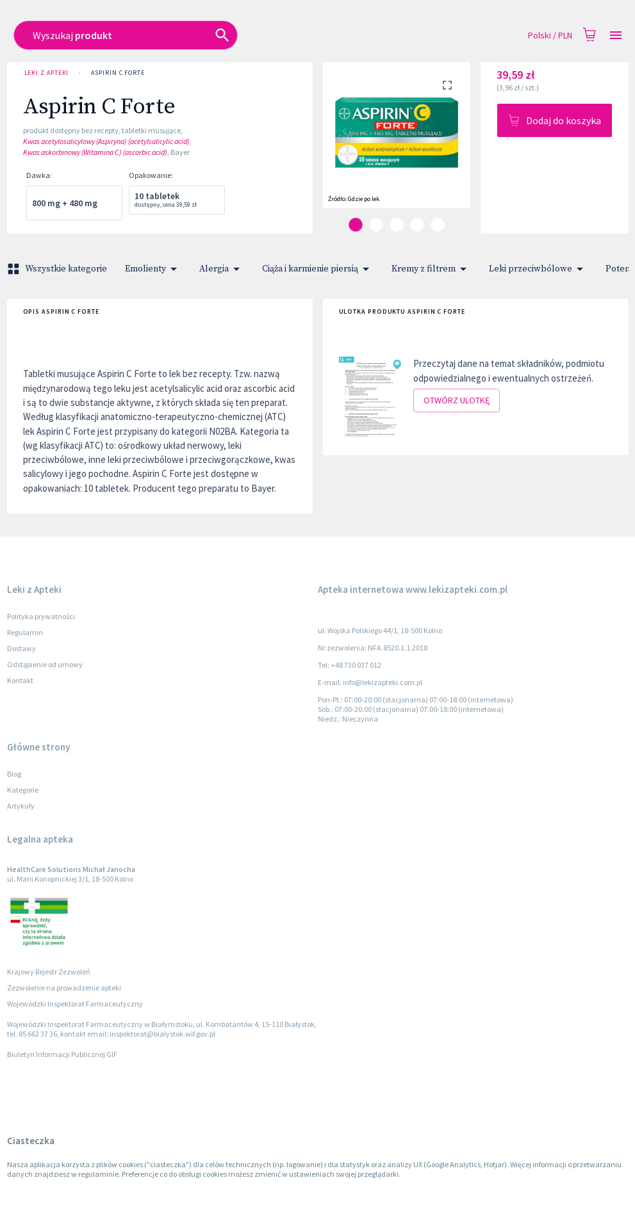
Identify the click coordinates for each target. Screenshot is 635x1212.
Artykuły (21, 806)
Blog (14, 774)
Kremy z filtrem (431, 268)
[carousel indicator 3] (396, 224)
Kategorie (22, 790)
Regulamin (25, 632)
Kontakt (20, 680)
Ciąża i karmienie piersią (317, 268)
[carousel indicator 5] (437, 224)
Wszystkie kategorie (58, 269)
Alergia (222, 268)
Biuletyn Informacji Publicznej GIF (62, 1054)
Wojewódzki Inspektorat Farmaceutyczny (75, 1003)
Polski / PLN (550, 35)
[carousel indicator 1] (355, 224)
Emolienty (153, 268)
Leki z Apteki (46, 73)
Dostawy (21, 648)
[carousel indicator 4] (417, 224)
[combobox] (258, 35)
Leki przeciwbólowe (538, 268)
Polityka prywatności (41, 616)
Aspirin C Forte (118, 73)
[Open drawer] (616, 35)
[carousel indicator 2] (376, 224)
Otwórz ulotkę (456, 400)
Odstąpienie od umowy (45, 664)
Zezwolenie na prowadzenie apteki (64, 987)
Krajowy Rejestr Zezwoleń (48, 971)
